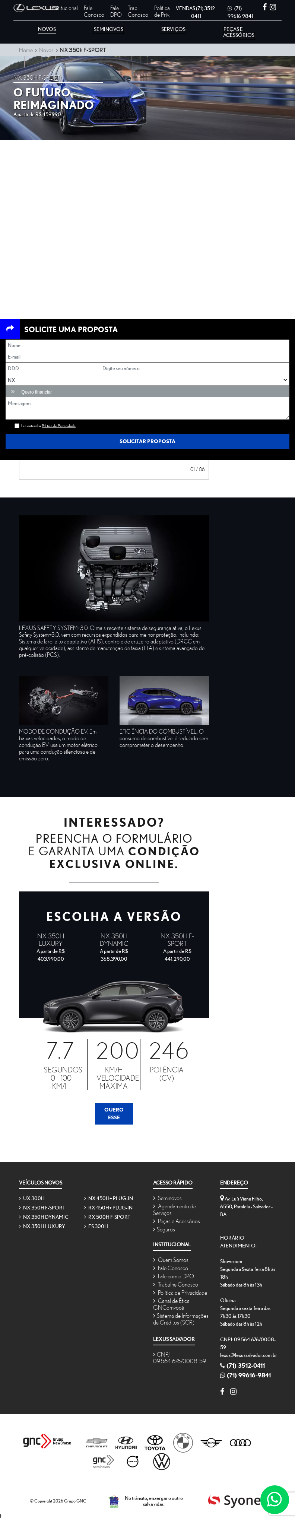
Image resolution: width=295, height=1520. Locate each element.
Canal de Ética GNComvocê (171, 1304)
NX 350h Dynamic (44, 1217)
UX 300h (32, 1198)
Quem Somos (170, 1259)
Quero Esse (114, 1113)
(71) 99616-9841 (245, 1375)
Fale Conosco (94, 11)
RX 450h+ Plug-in (108, 1208)
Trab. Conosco (138, 11)
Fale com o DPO (173, 1276)
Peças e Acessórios (176, 1221)
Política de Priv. (162, 11)
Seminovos (167, 1198)
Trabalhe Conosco (175, 1284)
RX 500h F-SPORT (107, 1217)
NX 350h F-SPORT (42, 1208)
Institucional (65, 7)
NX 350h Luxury (42, 1226)
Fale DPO (116, 11)
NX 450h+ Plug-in (108, 1198)
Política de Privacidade (180, 1292)
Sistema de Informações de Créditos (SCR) (181, 1319)
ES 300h (96, 1226)
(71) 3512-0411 (242, 1365)
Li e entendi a (48, 426)
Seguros (164, 1229)
